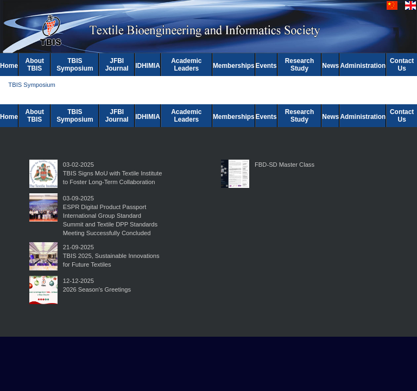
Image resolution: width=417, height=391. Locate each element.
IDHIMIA (147, 66)
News (330, 66)
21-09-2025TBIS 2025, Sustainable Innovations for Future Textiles (111, 256)
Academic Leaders (186, 64)
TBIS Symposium (74, 64)
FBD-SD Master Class (284, 164)
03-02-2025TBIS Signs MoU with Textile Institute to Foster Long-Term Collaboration (112, 173)
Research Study (299, 64)
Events (266, 66)
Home (9, 66)
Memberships (234, 66)
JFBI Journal (117, 64)
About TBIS (35, 64)
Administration (363, 66)
